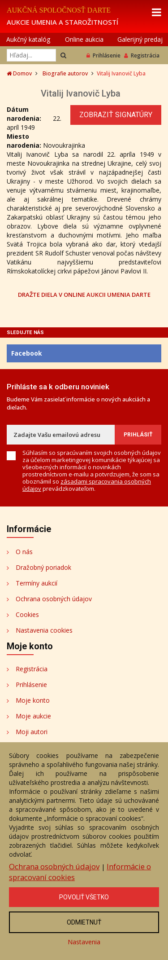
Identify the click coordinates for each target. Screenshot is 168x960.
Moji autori (31, 731)
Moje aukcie (33, 716)
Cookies (27, 614)
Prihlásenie (103, 55)
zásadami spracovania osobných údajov (86, 485)
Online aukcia (84, 39)
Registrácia (141, 55)
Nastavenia (84, 942)
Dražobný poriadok (43, 567)
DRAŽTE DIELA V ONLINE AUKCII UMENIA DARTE (84, 294)
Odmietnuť (84, 922)
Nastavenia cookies (44, 630)
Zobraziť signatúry (115, 114)
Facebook (26, 353)
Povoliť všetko (84, 897)
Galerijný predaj (140, 39)
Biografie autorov (65, 73)
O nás (24, 551)
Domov (19, 73)
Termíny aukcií (36, 583)
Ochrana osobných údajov (54, 598)
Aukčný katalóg (28, 39)
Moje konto (33, 700)
